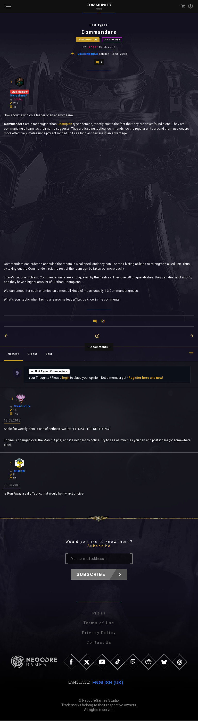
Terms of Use (99, 624)
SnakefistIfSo (87, 54)
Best (49, 354)
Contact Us (99, 644)
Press (99, 614)
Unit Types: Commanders (49, 372)
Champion (64, 124)
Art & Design (112, 40)
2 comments (99, 347)
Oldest (32, 354)
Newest (13, 354)
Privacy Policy (99, 634)
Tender (92, 47)
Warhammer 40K (88, 40)
